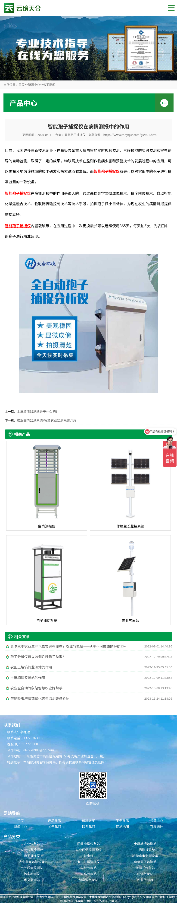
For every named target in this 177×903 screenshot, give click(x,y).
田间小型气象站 (88, 843)
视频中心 (156, 820)
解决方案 (88, 820)
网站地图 (122, 826)
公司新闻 (49, 84)
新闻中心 (34, 84)
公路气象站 (88, 873)
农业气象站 (32, 843)
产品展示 (54, 820)
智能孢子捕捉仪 (75, 134)
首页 (22, 84)
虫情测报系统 (145, 849)
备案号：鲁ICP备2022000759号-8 (96, 901)
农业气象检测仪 (31, 849)
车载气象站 (88, 867)
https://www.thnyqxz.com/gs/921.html (130, 134)
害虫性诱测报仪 (88, 861)
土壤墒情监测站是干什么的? (37, 411)
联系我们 (88, 826)
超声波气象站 (88, 879)
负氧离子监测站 (145, 861)
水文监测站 (32, 879)
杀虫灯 (88, 855)
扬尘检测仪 (32, 873)
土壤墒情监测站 (145, 843)
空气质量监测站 (31, 867)
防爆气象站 (145, 873)
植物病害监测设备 (145, 855)
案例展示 (122, 820)
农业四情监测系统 (88, 849)
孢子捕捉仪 (32, 855)
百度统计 (156, 826)
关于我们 (54, 826)
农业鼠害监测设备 (32, 861)
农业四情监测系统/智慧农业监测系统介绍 (47, 420)
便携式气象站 (145, 867)
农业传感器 (145, 879)
